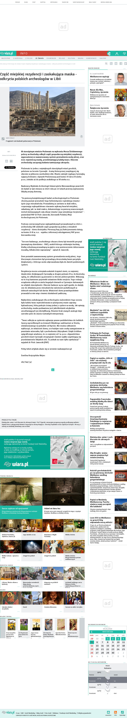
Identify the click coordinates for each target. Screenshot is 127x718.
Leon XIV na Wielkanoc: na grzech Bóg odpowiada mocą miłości (101, 520)
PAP (21, 379)
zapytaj (43, 2)
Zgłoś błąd (122, 712)
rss (111, 63)
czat (34, 2)
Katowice (107, 668)
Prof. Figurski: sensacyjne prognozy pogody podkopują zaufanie (58, 422)
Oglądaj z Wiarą (5, 616)
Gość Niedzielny (78, 2)
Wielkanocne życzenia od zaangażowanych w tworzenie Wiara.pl (99, 96)
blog (26, 2)
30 (97, 638)
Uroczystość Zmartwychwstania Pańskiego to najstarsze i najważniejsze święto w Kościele (101, 421)
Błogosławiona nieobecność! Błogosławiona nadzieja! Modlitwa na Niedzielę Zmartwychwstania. (19, 512)
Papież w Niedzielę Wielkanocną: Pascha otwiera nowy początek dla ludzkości (100, 503)
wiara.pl (8, 53)
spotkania (53, 2)
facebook (121, 63)
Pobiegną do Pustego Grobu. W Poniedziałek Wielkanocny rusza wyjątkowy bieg (100, 336)
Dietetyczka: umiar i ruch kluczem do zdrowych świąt (19, 422)
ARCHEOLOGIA (9, 379)
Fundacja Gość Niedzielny (68, 713)
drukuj (11, 161)
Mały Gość (92, 2)
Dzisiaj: (107, 628)
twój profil (117, 53)
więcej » (19, 538)
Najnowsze (92, 275)
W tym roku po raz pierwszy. (99, 392)
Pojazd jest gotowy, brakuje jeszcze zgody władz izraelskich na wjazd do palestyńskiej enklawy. (101, 408)
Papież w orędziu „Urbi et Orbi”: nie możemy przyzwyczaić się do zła (101, 360)
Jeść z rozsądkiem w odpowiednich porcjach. (101, 445)
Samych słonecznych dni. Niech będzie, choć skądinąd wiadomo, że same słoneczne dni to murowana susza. (100, 113)
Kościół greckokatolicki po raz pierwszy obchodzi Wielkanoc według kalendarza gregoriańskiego (101, 475)
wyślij (6, 161)
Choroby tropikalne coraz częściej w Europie (59, 424)
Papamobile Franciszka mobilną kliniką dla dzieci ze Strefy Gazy (101, 401)
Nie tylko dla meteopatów (97, 662)
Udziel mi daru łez (52, 508)
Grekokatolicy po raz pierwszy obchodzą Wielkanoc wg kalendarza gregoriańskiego (101, 386)
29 (92, 638)
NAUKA (17, 379)
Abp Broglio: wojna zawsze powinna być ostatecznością (99, 455)
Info (24, 53)
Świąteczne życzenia (99, 108)
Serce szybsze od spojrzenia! (15, 508)
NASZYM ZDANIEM (93, 68)
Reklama (55, 713)
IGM (22, 713)
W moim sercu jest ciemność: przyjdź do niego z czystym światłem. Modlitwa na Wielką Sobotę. (62, 512)
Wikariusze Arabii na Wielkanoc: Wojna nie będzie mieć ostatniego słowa (100, 285)
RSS (115, 712)
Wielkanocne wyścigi (99, 77)
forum (17, 2)
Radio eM (65, 2)
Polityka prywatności (84, 713)
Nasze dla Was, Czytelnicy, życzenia (99, 91)
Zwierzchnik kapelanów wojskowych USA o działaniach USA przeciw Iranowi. (100, 462)
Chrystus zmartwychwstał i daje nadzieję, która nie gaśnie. (100, 510)
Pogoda (108, 666)
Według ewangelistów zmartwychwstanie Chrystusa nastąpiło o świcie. (105, 429)
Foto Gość (48, 713)
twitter (125, 63)
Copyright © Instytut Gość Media (26, 715)
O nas (18, 713)
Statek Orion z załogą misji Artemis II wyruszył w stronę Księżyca (23, 424)
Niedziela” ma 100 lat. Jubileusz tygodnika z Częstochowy (100, 312)
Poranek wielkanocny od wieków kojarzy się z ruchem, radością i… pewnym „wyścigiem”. (100, 81)
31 (102, 638)
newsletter (116, 63)
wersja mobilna (106, 2)
